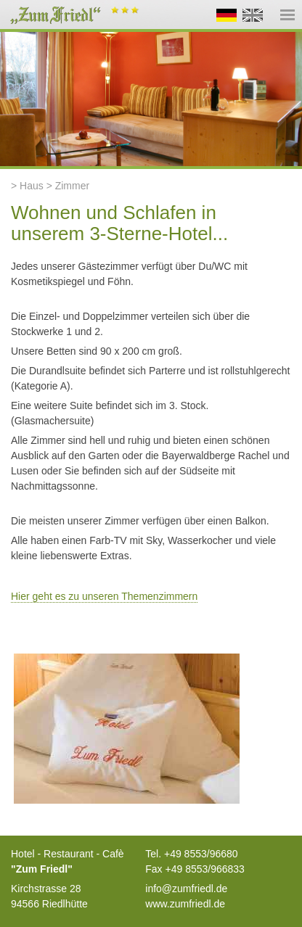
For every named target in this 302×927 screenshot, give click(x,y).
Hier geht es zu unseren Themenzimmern (104, 596)
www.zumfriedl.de (185, 904)
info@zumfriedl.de (186, 888)
